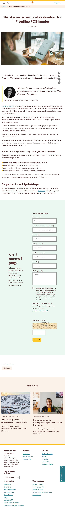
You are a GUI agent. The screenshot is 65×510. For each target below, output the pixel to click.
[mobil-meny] (4, 3)
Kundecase (7, 368)
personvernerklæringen (39, 311)
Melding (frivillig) (37, 271)
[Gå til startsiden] (32, 3)
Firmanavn (35, 217)
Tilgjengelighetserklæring (11, 503)
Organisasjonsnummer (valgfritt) (43, 226)
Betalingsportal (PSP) (38, 487)
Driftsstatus (7, 500)
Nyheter (4, 6)
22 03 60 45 (41, 191)
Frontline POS (6, 106)
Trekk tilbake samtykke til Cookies (14, 505)
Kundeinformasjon (9, 492)
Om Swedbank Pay (47, 454)
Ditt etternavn (36, 244)
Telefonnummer (37, 253)
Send (35, 340)
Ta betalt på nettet (37, 484)
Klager (6, 497)
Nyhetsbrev (45, 459)
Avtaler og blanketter (10, 489)
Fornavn (35, 235)
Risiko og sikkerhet (47, 464)
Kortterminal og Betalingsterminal (42, 492)
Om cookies (7, 487)
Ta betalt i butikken (37, 489)
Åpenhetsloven (8, 495)
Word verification (38, 320)
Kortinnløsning (36, 495)
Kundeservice (27, 459)
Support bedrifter (28, 456)
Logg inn (57, 3)
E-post (34, 262)
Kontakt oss (26, 454)
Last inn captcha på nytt (44, 322)
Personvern (7, 484)
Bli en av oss (45, 462)
